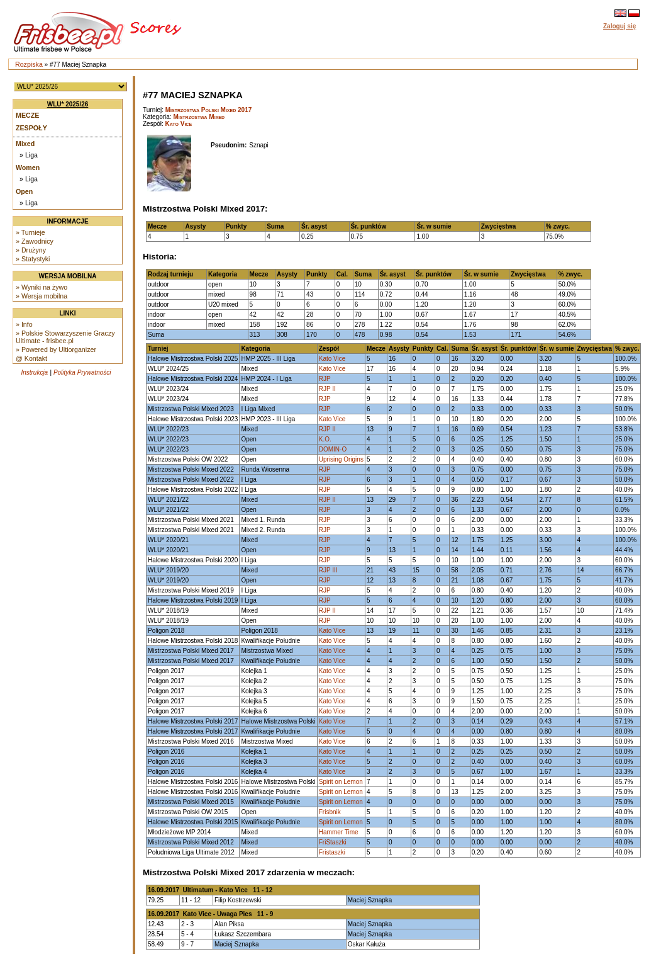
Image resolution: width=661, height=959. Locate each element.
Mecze (27, 115)
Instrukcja (34, 372)
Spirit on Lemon (341, 781)
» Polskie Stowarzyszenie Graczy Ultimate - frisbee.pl (65, 336)
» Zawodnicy (34, 241)
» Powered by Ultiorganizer (56, 349)
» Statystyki (33, 259)
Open (24, 191)
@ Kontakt (31, 358)
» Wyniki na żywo (41, 287)
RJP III (328, 570)
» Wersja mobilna (41, 296)
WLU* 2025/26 (68, 104)
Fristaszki (332, 852)
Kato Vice (178, 123)
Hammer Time (338, 832)
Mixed (25, 143)
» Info (24, 324)
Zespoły (31, 128)
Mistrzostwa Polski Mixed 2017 (208, 109)
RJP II (327, 388)
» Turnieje (30, 232)
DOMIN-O (333, 449)
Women (28, 167)
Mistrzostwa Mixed (199, 116)
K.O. (325, 439)
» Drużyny (31, 250)
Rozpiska (29, 64)
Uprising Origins (341, 459)
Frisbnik (330, 812)
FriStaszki (333, 842)
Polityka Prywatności (82, 372)
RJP (325, 378)
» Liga (28, 155)
